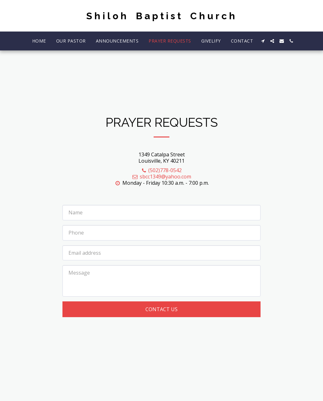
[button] (262, 41)
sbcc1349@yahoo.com (161, 176)
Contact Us (161, 309)
